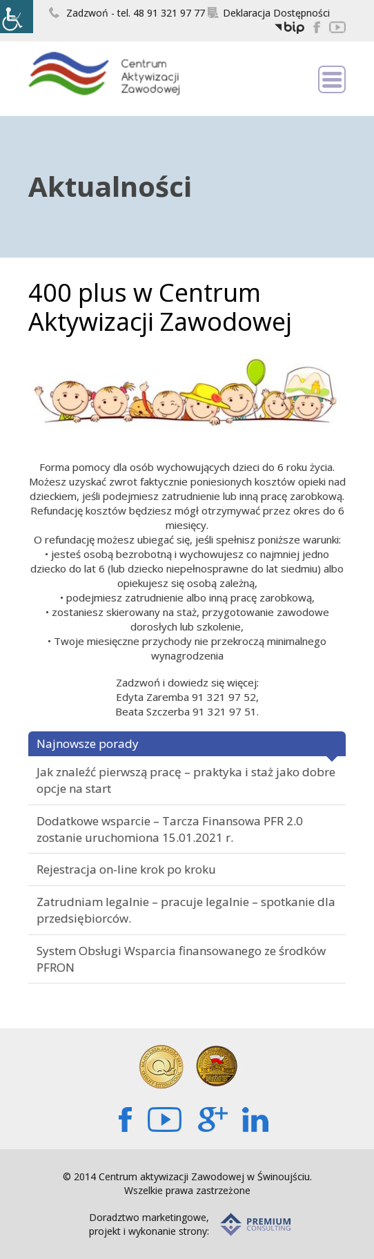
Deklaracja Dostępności (269, 12)
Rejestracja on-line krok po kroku (126, 869)
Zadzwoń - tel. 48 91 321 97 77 (127, 12)
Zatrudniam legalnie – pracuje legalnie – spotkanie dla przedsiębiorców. (186, 910)
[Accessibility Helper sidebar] (16, 16)
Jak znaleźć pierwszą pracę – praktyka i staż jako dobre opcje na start (186, 780)
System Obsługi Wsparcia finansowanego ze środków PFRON (181, 959)
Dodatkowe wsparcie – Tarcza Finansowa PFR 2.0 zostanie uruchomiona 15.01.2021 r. (170, 829)
